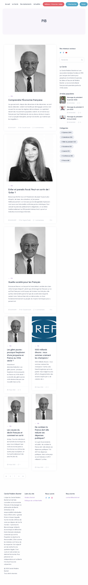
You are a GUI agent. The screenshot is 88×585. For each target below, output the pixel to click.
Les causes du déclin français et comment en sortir (15, 433)
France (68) (66, 160)
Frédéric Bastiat (30, 497)
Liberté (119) (66, 151)
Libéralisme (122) (67, 137)
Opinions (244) (67, 132)
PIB (12, 96)
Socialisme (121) (67, 146)
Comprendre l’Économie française (25, 100)
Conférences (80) (68, 156)
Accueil (7, 4)
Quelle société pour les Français (24, 282)
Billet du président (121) (69, 142)
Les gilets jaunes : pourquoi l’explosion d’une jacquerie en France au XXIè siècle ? (16, 355)
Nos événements (25, 4)
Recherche (72, 4)
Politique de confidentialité (33, 500)
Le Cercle (15, 4)
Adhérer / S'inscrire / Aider (53, 4)
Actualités (37, 4)
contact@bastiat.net (72, 497)
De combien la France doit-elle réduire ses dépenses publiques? (42, 432)
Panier (83, 4)
